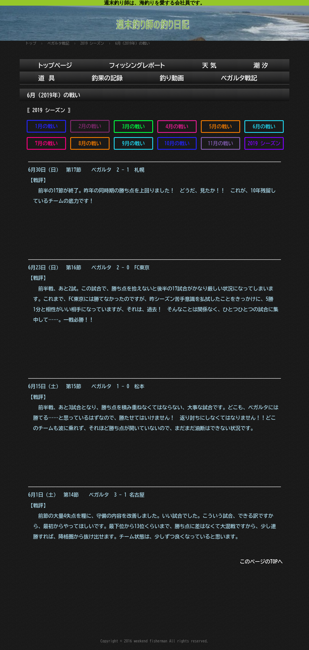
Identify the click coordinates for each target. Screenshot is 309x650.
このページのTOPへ (261, 561)
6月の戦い (264, 126)
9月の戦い (133, 143)
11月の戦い (220, 143)
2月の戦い (90, 126)
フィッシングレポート (137, 65)
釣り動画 (172, 78)
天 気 (209, 65)
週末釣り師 (154, 20)
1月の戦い (46, 126)
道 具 (46, 78)
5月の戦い (220, 126)
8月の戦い (90, 143)
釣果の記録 (107, 78)
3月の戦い (133, 126)
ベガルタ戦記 (239, 78)
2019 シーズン (264, 143)
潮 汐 (261, 65)
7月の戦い (46, 143)
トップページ (55, 65)
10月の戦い (177, 143)
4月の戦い (177, 126)
